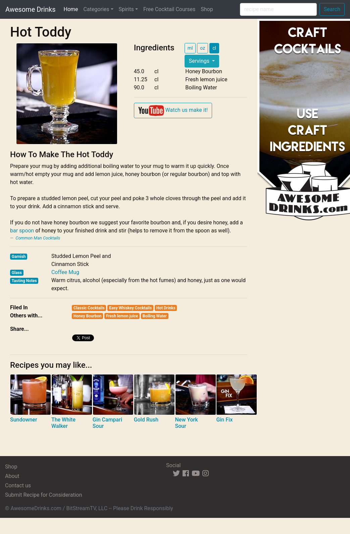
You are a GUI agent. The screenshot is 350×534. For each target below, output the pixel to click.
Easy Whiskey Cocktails (130, 308)
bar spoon (22, 230)
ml (190, 48)
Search (332, 9)
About (12, 476)
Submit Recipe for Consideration (43, 495)
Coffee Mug (65, 272)
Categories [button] (96, 9)
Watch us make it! (173, 110)
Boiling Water (155, 316)
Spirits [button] (126, 9)
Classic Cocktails (88, 308)
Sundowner (23, 419)
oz (202, 48)
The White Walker (63, 422)
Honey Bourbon (87, 316)
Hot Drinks (166, 308)
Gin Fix (224, 419)
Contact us (18, 485)
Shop (207, 9)
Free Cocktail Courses (169, 9)
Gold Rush (146, 419)
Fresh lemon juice (122, 316)
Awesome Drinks (30, 9)
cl (214, 48)
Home (72, 8)
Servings (200, 61)
